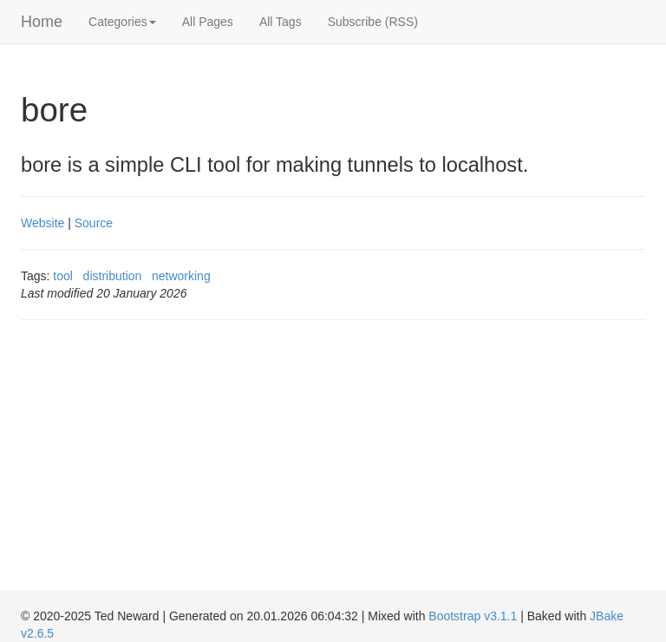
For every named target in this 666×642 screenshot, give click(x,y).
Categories (122, 22)
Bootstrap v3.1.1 (472, 616)
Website (42, 223)
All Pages (207, 22)
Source (94, 223)
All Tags (280, 22)
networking (181, 276)
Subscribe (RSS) (373, 22)
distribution (112, 276)
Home (41, 21)
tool (63, 276)
